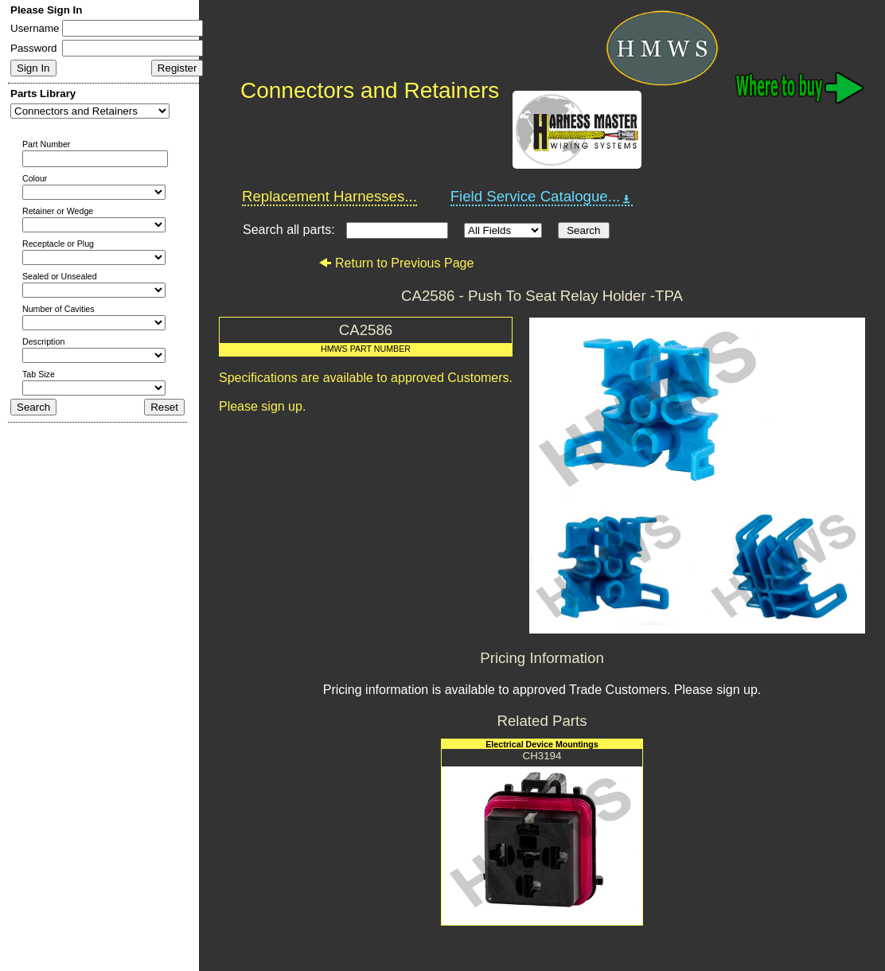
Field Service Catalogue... (542, 196)
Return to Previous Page (396, 263)
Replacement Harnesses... (329, 196)
